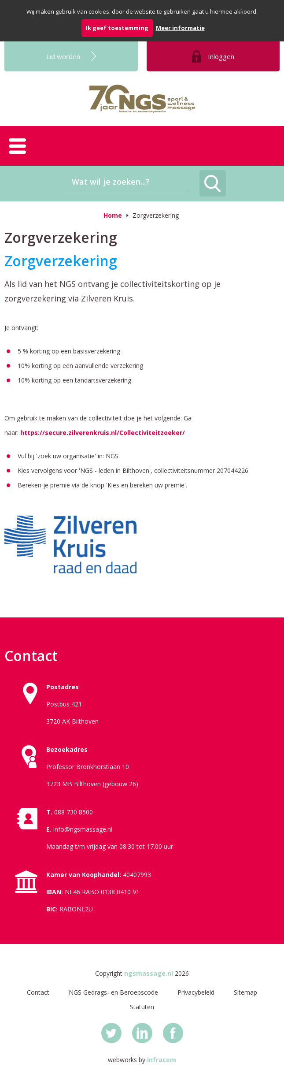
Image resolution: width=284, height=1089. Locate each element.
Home (112, 215)
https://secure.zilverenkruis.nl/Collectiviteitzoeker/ (102, 432)
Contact (38, 992)
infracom (161, 1060)
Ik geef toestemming (117, 28)
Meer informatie (180, 28)
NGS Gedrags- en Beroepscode (113, 992)
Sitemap (245, 992)
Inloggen (221, 56)
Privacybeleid (195, 992)
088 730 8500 (73, 812)
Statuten (142, 1007)
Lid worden (63, 56)
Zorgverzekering (156, 215)
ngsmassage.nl (148, 973)
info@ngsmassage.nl (82, 829)
